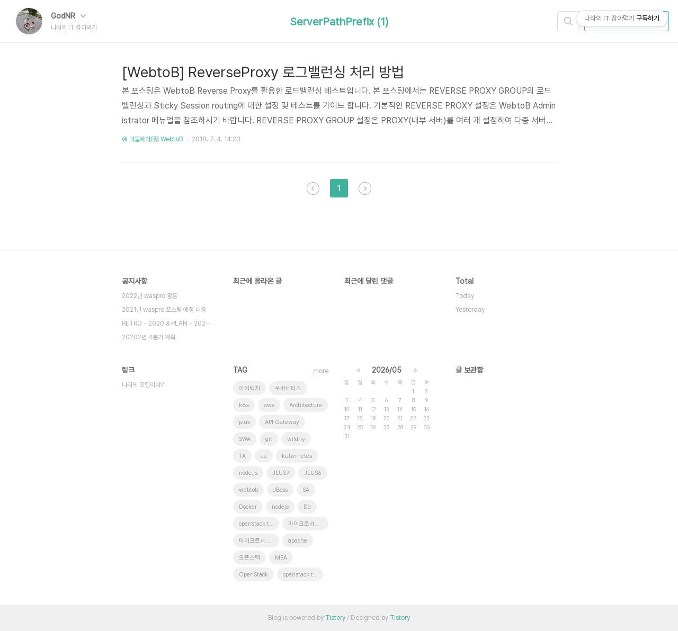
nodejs (280, 506)
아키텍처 (249, 388)
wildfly (296, 439)
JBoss (280, 489)
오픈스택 (249, 557)
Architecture (305, 405)
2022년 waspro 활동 (149, 296)
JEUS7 (280, 473)
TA (242, 456)
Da (307, 506)
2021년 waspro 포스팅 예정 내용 (164, 309)
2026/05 (387, 370)
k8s (244, 405)
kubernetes (297, 456)
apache (297, 540)
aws (269, 405)
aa (264, 456)
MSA (281, 557)
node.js (248, 473)
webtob (248, 489)
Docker (248, 506)
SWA (245, 439)
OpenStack (253, 574)
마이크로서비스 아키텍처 (259, 540)
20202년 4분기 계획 (148, 337)
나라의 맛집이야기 (144, 385)
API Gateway (282, 422)
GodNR (68, 16)
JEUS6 (313, 473)
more (320, 371)
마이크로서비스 (306, 523)
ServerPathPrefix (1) (339, 21)
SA (305, 489)
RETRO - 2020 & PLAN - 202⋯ (166, 323)
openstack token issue (303, 574)
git (268, 439)
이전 (313, 188)
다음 (365, 188)
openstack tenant (259, 523)
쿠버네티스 (288, 388)
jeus (244, 422)
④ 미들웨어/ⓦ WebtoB (152, 139)
